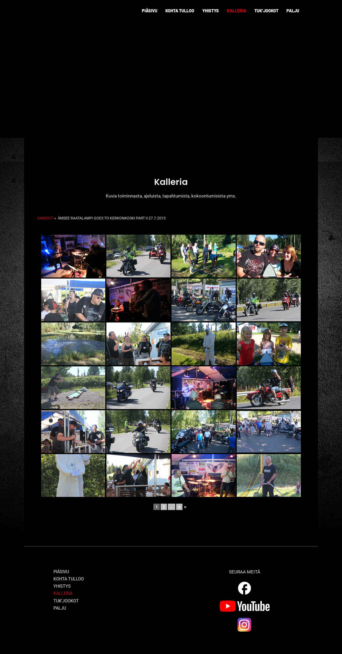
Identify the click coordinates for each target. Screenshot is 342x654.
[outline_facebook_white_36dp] (244, 582)
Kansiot (45, 218)
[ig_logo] (244, 619)
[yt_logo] (245, 602)
